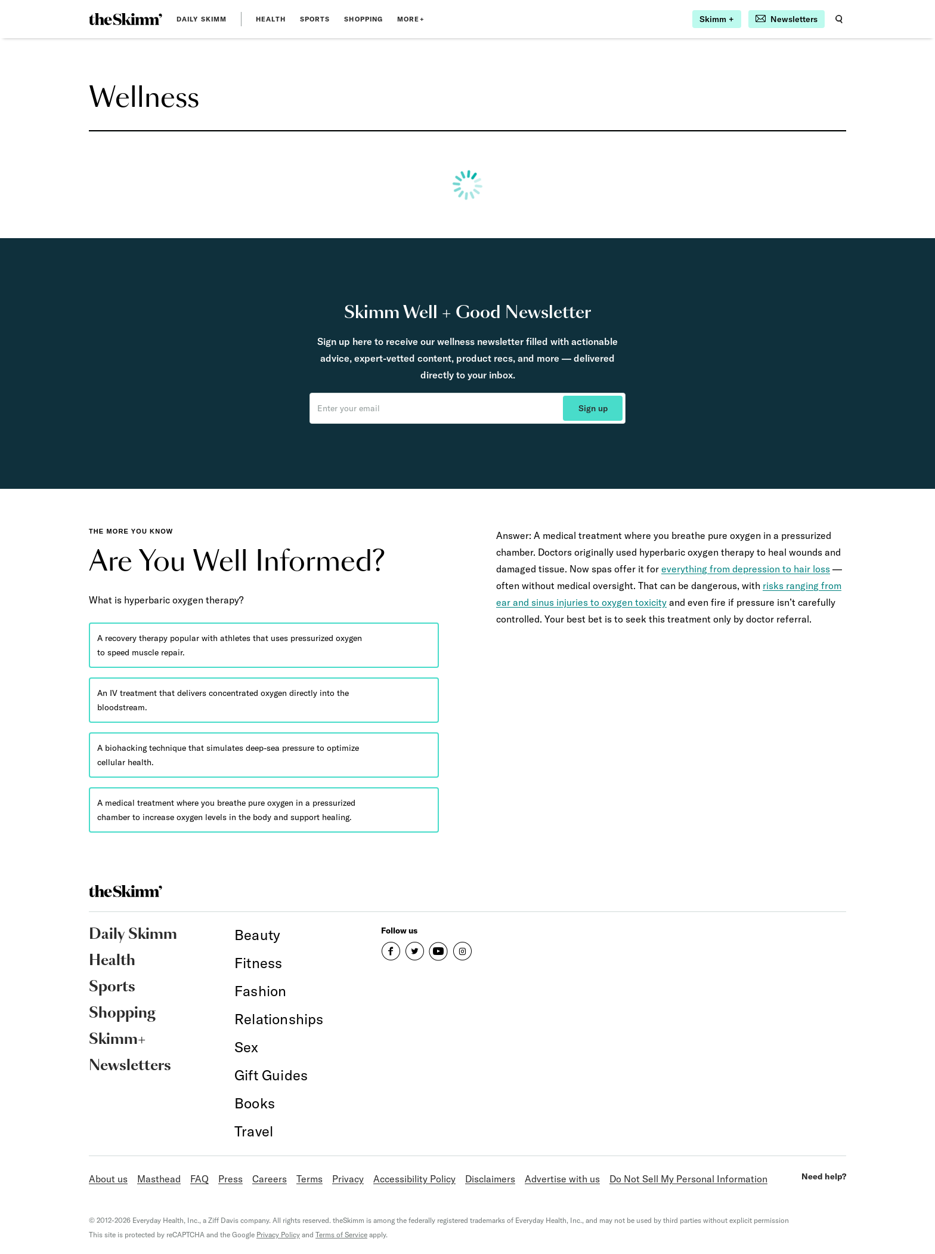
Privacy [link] (348, 1179)
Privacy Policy (278, 1234)
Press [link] (230, 1179)
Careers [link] (269, 1179)
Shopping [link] (363, 19)
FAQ (199, 1179)
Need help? (823, 1176)
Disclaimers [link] (490, 1179)
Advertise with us (562, 1179)
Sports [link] (315, 19)
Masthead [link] (159, 1179)
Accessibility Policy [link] (414, 1179)
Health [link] (271, 19)
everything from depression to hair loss (745, 569)
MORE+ (411, 19)
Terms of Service (341, 1234)
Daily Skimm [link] (202, 19)
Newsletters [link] (130, 1066)
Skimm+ (117, 1040)
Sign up (593, 408)
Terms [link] (309, 1179)
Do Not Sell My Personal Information (688, 1179)
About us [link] (108, 1179)
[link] (125, 19)
